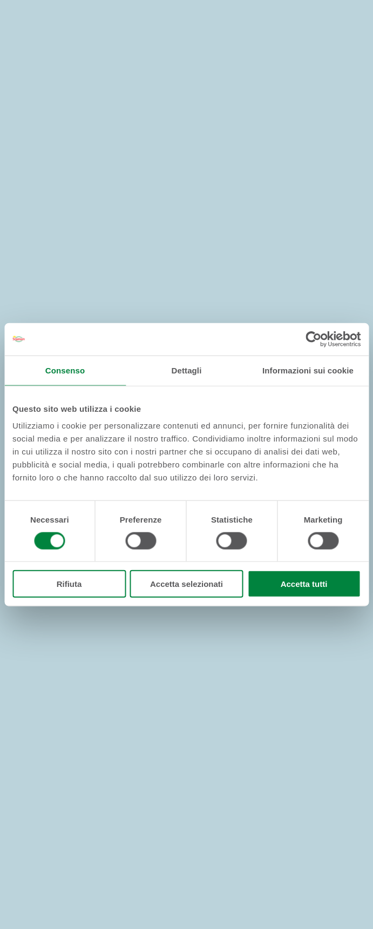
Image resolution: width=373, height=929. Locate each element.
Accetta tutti (304, 584)
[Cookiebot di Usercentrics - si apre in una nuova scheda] (313, 339)
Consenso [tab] (65, 370)
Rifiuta (69, 584)
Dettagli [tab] (187, 370)
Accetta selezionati (186, 584)
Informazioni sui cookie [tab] (308, 370)
